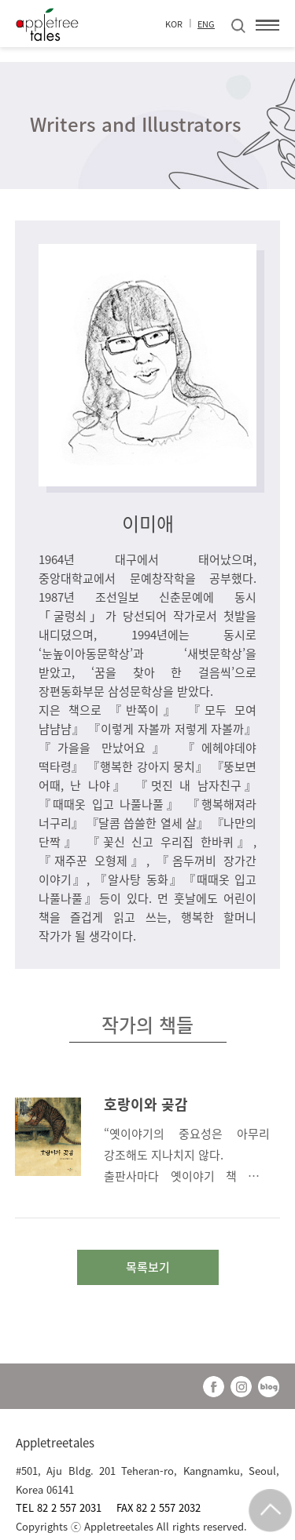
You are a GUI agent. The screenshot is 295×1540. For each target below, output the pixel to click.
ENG (206, 24)
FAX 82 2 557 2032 (158, 1507)
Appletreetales (55, 1442)
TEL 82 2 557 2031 (60, 1507)
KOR (174, 24)
